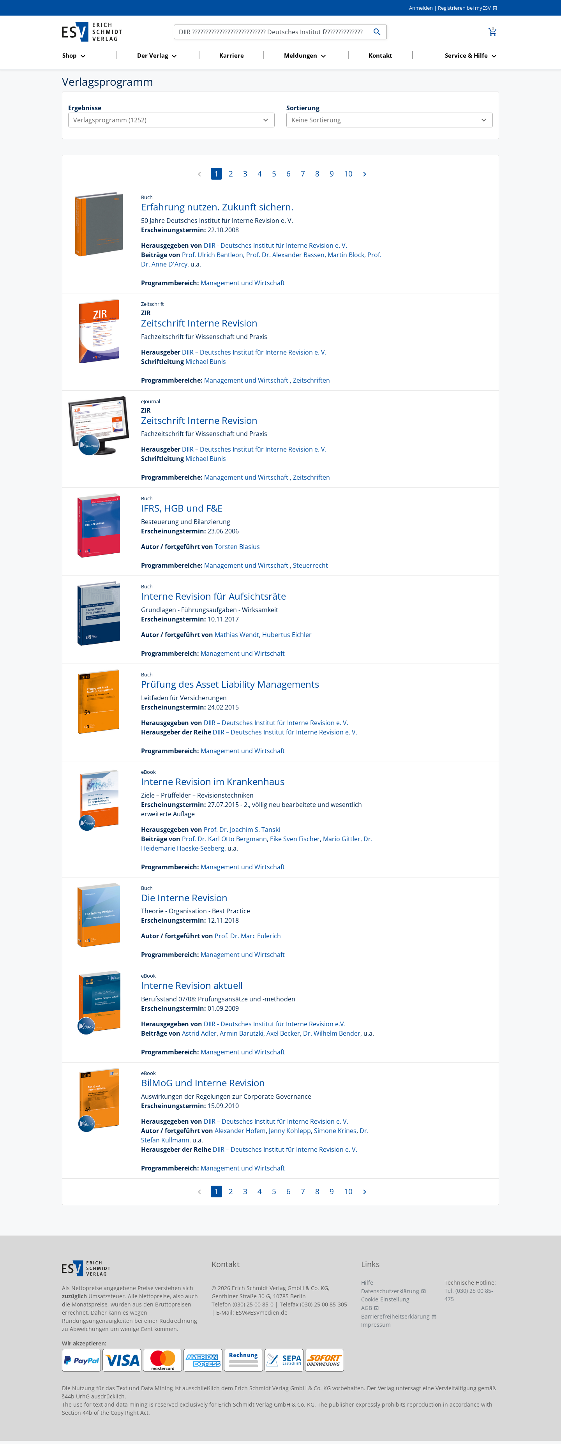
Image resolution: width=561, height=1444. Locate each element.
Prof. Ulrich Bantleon (212, 255)
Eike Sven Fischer (295, 839)
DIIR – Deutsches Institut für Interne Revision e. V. (254, 352)
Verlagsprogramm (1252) (173, 120)
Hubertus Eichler (287, 634)
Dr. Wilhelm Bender (331, 1033)
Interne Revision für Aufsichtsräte (213, 596)
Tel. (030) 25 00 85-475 (469, 1295)
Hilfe (367, 1282)
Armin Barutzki (241, 1033)
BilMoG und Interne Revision (203, 1082)
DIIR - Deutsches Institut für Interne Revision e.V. (275, 1024)
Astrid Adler (199, 1033)
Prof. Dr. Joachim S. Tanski (242, 829)
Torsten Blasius (237, 546)
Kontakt (380, 55)
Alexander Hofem (240, 1130)
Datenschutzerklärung (390, 1291)
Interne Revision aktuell (192, 985)
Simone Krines (335, 1130)
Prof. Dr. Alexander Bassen (285, 255)
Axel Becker (283, 1033)
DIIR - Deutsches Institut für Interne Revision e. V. (275, 245)
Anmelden (421, 7)
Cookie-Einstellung (385, 1299)
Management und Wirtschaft (243, 283)
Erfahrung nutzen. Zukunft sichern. (217, 206)
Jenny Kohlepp (290, 1130)
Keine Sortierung (391, 120)
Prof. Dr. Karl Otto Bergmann (224, 839)
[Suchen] (271, 32)
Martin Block (346, 255)
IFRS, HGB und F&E (181, 507)
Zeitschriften (311, 380)
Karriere (231, 55)
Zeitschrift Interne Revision (199, 322)
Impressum (376, 1324)
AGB (366, 1308)
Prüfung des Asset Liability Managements (230, 684)
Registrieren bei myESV (464, 7)
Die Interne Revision (184, 897)
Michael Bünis (205, 361)
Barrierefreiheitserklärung (395, 1316)
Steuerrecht (310, 565)
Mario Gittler (341, 839)
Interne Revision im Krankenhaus (212, 781)
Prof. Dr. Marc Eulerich (248, 936)
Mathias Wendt (237, 634)
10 (348, 173)
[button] (87, 56)
